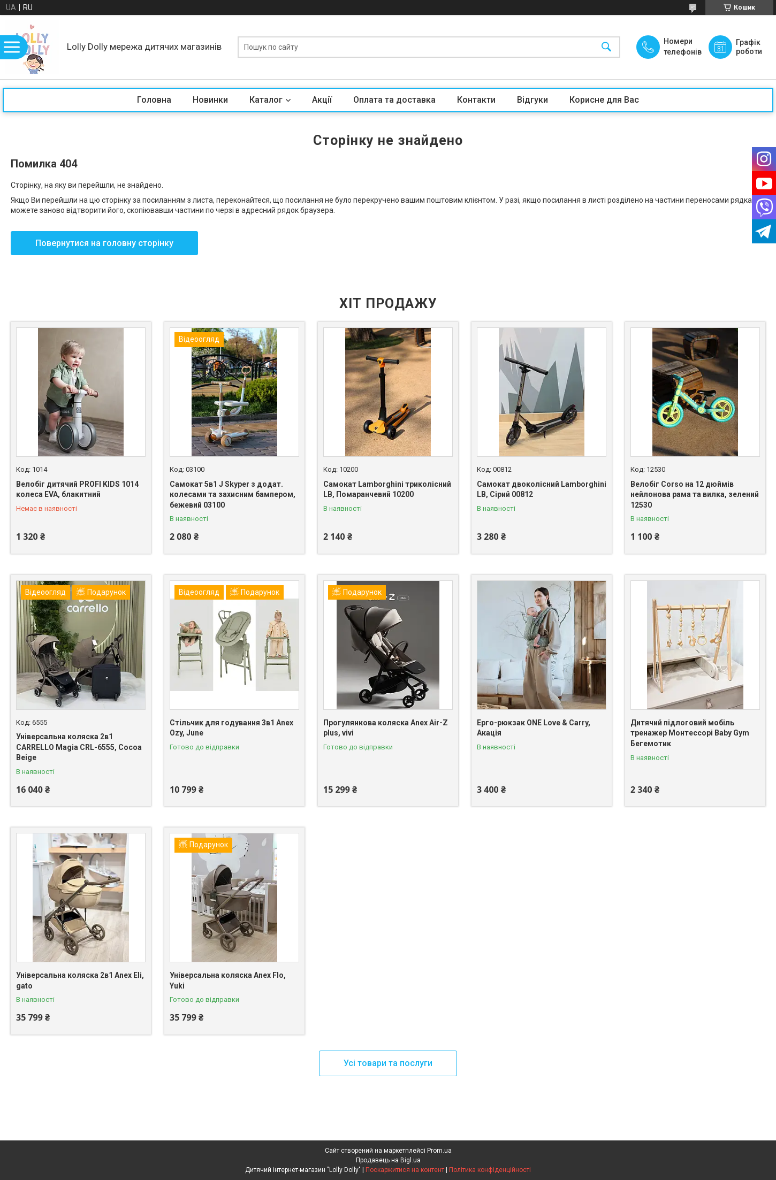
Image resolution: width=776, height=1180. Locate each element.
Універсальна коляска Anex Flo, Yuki (228, 980)
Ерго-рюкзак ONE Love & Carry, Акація (533, 728)
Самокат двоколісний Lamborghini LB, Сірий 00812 (541, 489)
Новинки (210, 100)
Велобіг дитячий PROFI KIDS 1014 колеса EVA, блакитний (77, 489)
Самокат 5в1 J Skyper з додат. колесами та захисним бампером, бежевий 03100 (232, 494)
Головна (154, 100)
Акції (322, 100)
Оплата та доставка (394, 100)
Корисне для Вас (604, 100)
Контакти (476, 100)
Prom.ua (439, 1150)
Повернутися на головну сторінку (104, 243)
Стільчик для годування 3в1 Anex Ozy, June (231, 728)
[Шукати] (606, 47)
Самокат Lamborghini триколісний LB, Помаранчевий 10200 (387, 489)
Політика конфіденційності (490, 1170)
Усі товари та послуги (388, 1063)
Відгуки (532, 100)
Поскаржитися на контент (405, 1170)
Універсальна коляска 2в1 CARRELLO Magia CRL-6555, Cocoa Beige (79, 747)
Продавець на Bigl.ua (388, 1160)
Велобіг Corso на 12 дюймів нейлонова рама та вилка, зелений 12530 (694, 494)
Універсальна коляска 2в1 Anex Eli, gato (80, 980)
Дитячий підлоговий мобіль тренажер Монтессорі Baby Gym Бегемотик (689, 733)
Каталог (266, 100)
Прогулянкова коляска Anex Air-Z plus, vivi (385, 728)
